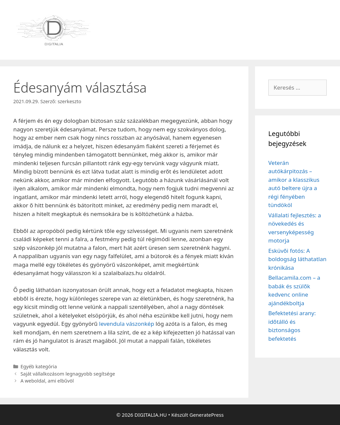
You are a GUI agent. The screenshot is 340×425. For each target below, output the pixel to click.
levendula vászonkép (126, 323)
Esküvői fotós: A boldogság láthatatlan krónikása (297, 259)
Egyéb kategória (39, 366)
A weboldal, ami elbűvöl (47, 381)
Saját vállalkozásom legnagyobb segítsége (68, 374)
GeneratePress (206, 414)
